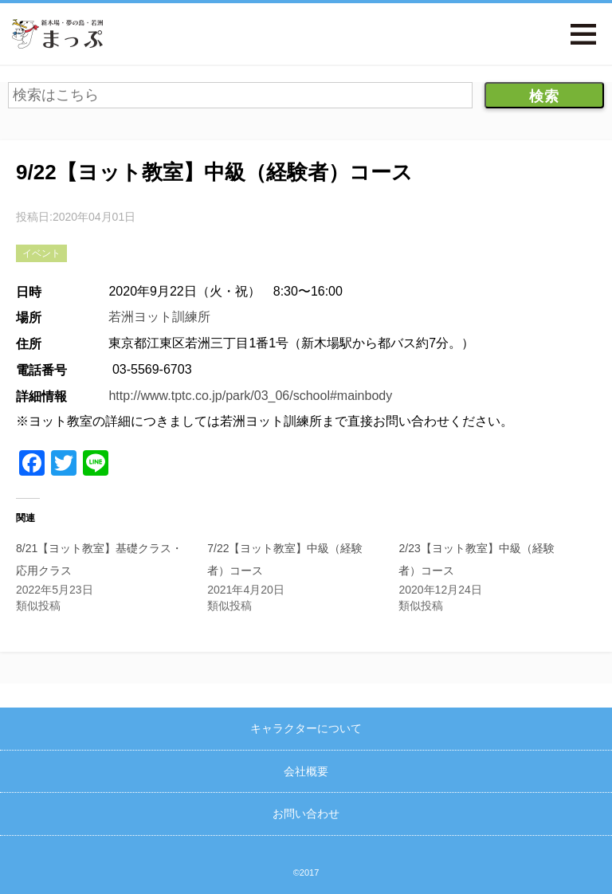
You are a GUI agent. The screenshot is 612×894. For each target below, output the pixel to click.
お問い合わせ (306, 813)
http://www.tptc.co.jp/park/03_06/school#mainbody (250, 395)
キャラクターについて (306, 728)
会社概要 (306, 771)
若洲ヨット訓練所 (159, 316)
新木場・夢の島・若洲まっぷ (57, 34)
